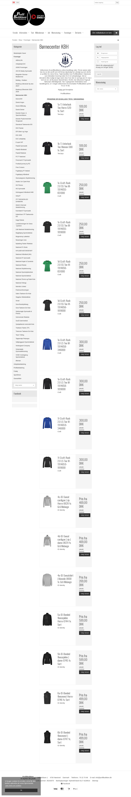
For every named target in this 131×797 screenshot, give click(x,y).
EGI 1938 (19, 135)
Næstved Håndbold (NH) (23, 254)
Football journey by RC (23, 164)
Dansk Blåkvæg (21, 106)
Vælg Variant (85, 119)
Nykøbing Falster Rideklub (24, 243)
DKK (17, 2)
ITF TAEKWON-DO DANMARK (22, 200)
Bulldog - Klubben (21, 80)
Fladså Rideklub (21, 153)
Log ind (99, 74)
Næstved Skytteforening (23, 268)
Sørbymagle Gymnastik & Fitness (24, 312)
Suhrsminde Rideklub (22, 317)
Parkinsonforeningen (22, 290)
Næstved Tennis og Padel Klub (25, 279)
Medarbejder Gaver (20, 53)
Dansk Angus (20, 102)
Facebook (65, 784)
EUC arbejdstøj (20, 139)
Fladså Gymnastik (21, 146)
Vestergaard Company (23, 345)
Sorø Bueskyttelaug (22, 304)
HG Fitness (19, 185)
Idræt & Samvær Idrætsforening (21, 206)
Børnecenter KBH (21, 95)
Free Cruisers (20, 167)
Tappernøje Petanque (22, 338)
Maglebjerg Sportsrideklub (24, 233)
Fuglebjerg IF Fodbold (23, 171)
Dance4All (19, 99)
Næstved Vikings (21, 283)
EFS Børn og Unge (22, 131)
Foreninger (17, 57)
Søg (117, 2)
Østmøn (18, 361)
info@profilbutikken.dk (103, 777)
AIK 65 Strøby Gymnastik (24, 71)
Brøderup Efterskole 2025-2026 (24, 90)
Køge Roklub (20, 220)
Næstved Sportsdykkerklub (24, 272)
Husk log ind (104, 61)
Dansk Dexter (20, 109)
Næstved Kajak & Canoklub (24, 261)
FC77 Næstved (20, 156)
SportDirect (17, 375)
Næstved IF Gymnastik (23, 258)
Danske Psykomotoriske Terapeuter (23, 120)
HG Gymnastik (20, 188)
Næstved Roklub (21, 265)
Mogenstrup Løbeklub (23, 236)
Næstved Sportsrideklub (23, 276)
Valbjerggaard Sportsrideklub (25, 342)
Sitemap (95, 781)
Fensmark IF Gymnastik (23, 160)
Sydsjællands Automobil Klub (25, 324)
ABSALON (19, 60)
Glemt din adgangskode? (105, 65)
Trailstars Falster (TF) (22, 328)
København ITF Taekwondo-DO (25, 215)
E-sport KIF (19, 142)
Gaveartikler (17, 378)
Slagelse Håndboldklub (23, 297)
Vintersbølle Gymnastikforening (22, 350)
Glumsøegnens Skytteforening (25, 178)
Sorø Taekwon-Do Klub (23, 308)
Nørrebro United (21, 286)
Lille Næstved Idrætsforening (25, 229)
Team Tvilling (20, 335)
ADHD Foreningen (21, 67)
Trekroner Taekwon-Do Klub (24, 331)
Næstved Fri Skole (21, 247)
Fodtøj (16, 371)
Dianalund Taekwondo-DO (24, 124)
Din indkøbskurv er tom (105, 33)
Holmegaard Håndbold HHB (24, 192)
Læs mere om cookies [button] (13, 786)
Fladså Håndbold (21, 149)
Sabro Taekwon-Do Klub (23, 293)
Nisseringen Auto (21, 240)
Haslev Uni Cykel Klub (23, 181)
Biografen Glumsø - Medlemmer (22, 75)
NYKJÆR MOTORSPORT (24, 251)
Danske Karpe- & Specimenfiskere (21, 114)
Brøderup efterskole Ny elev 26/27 (24, 85)
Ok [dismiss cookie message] (21, 790)
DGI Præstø (19, 128)
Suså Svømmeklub (22, 321)
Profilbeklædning (19, 368)
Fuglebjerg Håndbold (22, 174)
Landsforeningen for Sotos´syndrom (24, 225)
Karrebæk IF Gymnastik (23, 211)
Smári (17, 301)
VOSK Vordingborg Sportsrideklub (22, 356)
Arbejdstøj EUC (21, 64)
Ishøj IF (18, 196)
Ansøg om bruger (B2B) (104, 67)
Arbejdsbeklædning (20, 364)
